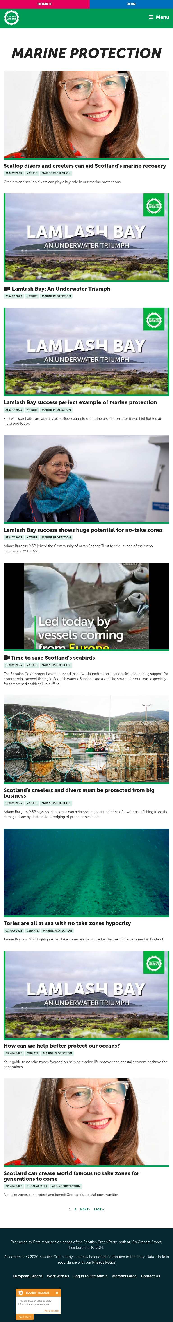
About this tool (52, 1311)
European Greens (27, 1276)
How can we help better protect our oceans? (62, 1045)
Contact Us (150, 1276)
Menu (162, 17)
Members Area (124, 1276)
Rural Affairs (37, 1186)
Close (57, 1292)
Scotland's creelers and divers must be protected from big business (79, 793)
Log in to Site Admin (90, 1276)
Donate (44, 4)
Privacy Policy (104, 1262)
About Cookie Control (20, 1293)
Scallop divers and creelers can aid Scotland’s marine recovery (85, 165)
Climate (33, 930)
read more (25, 1316)
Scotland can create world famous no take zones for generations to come (71, 1176)
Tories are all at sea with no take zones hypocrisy (68, 923)
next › (85, 1209)
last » (99, 1209)
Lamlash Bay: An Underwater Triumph (60, 288)
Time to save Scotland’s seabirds (53, 657)
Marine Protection (56, 173)
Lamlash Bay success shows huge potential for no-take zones (83, 530)
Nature (31, 173)
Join (131, 4)
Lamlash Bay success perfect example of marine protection (80, 402)
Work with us (58, 1276)
